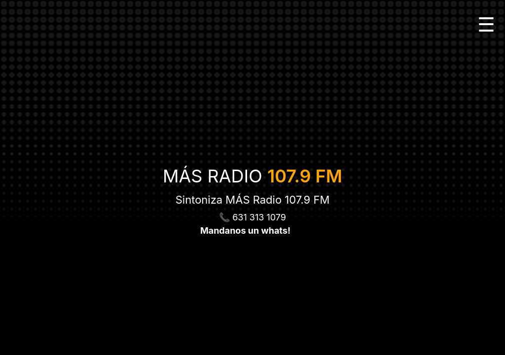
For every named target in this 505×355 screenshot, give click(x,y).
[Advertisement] (252, 333)
